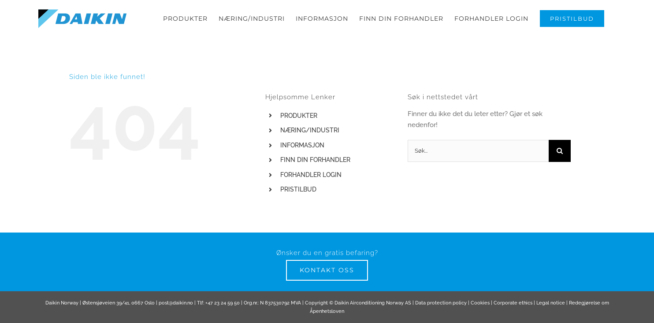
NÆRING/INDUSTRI (309, 139)
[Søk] (560, 161)
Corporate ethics (513, 312)
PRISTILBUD (298, 199)
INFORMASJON (302, 154)
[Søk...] (478, 161)
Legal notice (550, 312)
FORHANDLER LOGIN (311, 184)
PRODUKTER (298, 125)
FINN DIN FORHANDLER (315, 169)
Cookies (480, 312)
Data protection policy (441, 312)
